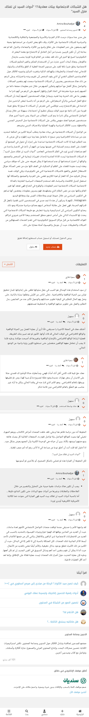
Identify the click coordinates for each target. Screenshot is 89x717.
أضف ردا (61, 282)
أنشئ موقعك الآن (78, 698)
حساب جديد (53, 247)
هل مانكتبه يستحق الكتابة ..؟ (62, 628)
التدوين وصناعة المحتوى (70, 30)
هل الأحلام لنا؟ (70, 618)
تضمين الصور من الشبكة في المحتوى (58, 608)
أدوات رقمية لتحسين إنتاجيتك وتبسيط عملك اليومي (51, 599)
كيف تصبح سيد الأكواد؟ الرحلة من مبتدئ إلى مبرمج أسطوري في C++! (41, 589)
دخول (33, 247)
